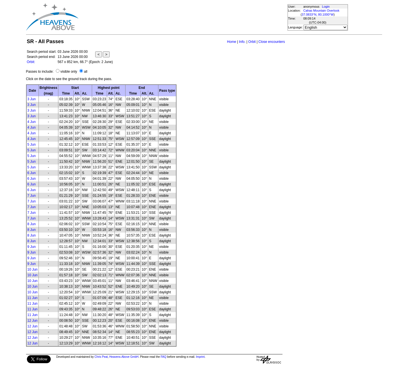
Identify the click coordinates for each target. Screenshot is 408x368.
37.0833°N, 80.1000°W (318, 14)
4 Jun (31, 122)
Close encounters (271, 42)
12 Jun (32, 321)
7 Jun (31, 196)
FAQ (163, 356)
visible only (68, 72)
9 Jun (31, 247)
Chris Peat (101, 356)
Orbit (252, 42)
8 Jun (31, 224)
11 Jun (32, 298)
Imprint (200, 356)
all (85, 72)
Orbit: (31, 62)
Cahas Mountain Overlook (321, 10)
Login (326, 6)
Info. (242, 42)
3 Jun (31, 99)
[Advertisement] (183, 17)
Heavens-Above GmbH (124, 356)
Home (231, 42)
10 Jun (32, 269)
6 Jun (31, 173)
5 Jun (31, 145)
